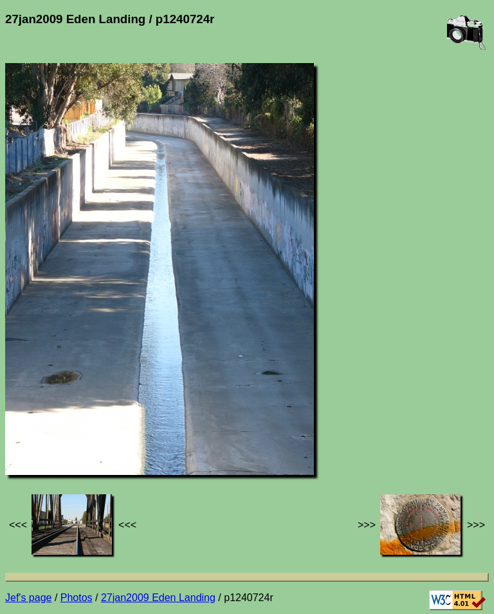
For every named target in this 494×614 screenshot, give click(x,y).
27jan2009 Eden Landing (158, 597)
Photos (76, 597)
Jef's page (28, 597)
